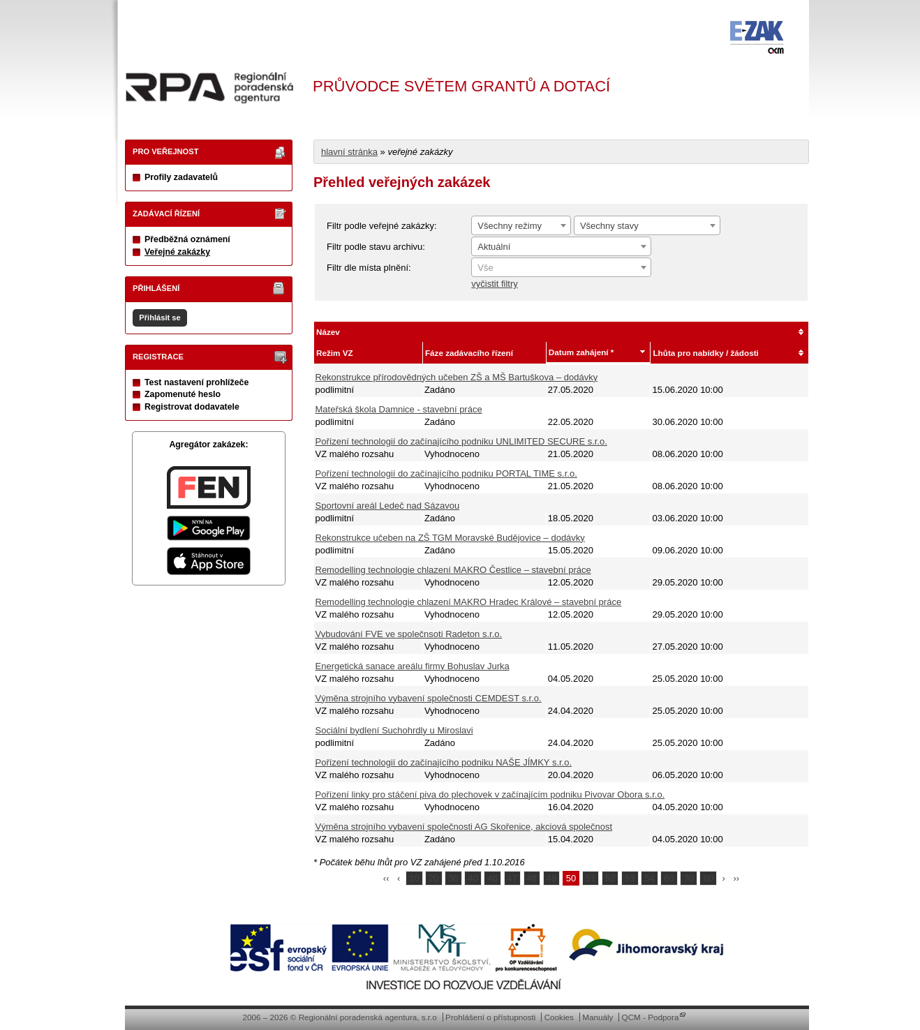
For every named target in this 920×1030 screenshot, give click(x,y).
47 (512, 878)
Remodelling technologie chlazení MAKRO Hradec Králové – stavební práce (469, 602)
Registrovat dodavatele (191, 407)
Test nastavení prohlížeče (196, 382)
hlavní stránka (349, 152)
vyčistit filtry (494, 283)
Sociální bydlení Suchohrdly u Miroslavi (394, 730)
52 (610, 878)
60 (669, 878)
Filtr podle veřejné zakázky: (382, 226)
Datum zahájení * (581, 352)
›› (737, 878)
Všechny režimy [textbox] (509, 226)
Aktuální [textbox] (493, 246)
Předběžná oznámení (187, 239)
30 (453, 878)
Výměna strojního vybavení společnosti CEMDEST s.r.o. (429, 698)
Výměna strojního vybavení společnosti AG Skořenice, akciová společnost (464, 826)
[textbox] (561, 268)
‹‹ (386, 878)
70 (688, 878)
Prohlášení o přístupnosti (490, 1017)
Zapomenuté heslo (182, 394)
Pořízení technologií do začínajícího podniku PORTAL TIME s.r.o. (446, 473)
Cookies (559, 1017)
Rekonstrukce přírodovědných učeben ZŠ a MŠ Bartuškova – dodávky (457, 377)
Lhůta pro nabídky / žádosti (705, 352)
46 (492, 878)
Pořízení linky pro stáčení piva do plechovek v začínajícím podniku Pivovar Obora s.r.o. (490, 794)
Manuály (597, 1017)
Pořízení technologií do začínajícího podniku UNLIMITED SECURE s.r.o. (461, 441)
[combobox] (521, 225)
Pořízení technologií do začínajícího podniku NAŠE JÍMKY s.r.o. (444, 762)
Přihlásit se (159, 317)
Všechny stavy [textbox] (609, 226)
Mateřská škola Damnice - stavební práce (399, 409)
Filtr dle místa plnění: (369, 267)
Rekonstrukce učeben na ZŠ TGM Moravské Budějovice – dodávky (450, 537)
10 (414, 878)
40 (472, 878)
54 (649, 878)
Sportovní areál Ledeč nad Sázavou (388, 505)
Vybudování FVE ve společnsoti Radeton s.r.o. (409, 634)
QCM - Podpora (650, 1017)
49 (551, 878)
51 (590, 878)
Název (328, 331)
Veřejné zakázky (177, 252)
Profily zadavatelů (181, 177)
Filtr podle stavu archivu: (376, 246)
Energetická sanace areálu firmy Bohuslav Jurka (413, 666)
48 (532, 878)
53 (630, 878)
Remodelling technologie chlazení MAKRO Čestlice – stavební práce (453, 570)
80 (708, 878)
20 (433, 878)
